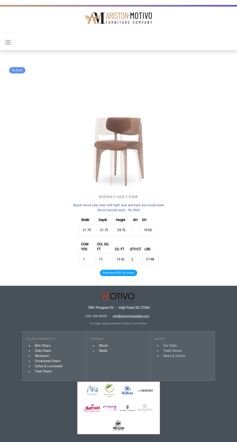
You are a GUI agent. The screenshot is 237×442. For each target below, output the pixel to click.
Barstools (42, 356)
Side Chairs (43, 351)
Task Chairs (43, 371)
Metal (103, 351)
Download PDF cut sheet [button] (118, 272)
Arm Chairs (43, 346)
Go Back (17, 70)
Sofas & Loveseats (49, 366)
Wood (103, 346)
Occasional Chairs (48, 361)
